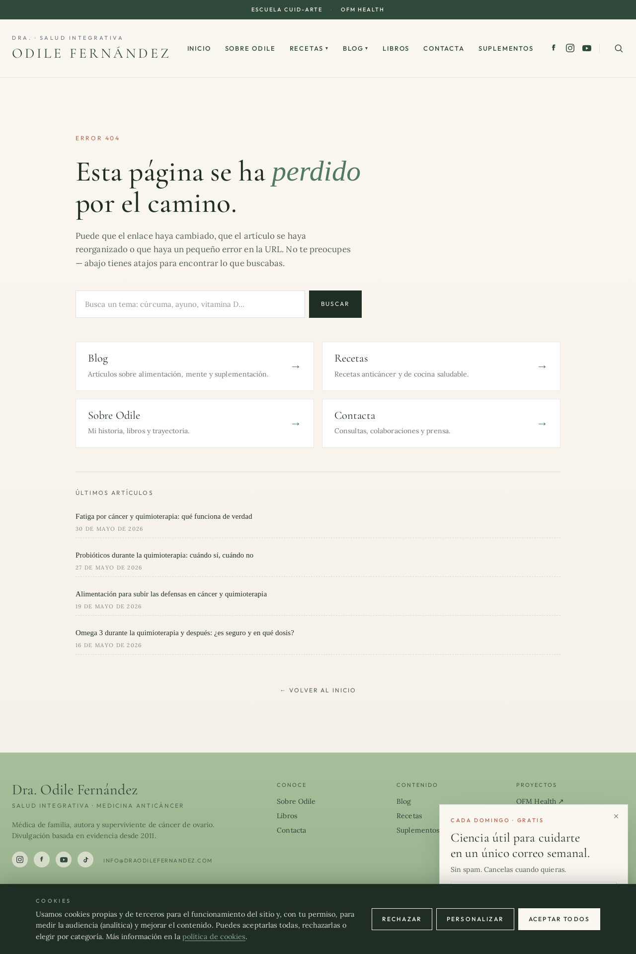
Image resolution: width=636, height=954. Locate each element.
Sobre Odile (250, 48)
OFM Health (363, 9)
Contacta (444, 48)
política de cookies (214, 936)
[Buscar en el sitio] (619, 48)
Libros (396, 48)
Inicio (199, 48)
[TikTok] (85, 859)
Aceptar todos (559, 919)
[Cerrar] (616, 816)
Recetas (309, 48)
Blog (356, 48)
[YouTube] (586, 48)
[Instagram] (570, 48)
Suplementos (506, 48)
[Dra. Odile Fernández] (91, 48)
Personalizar (475, 919)
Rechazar (402, 919)
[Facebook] (554, 48)
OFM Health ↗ (540, 801)
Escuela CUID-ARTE (286, 9)
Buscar (335, 303)
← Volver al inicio (318, 690)
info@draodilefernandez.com (158, 860)
